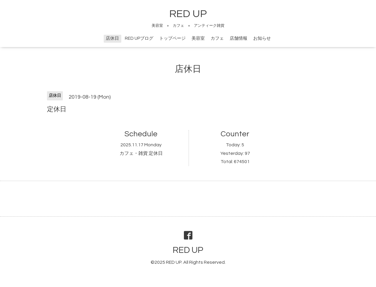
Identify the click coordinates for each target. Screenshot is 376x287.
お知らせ (262, 38)
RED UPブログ (139, 38)
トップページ (172, 38)
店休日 (112, 38)
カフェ (217, 38)
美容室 (198, 38)
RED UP (188, 13)
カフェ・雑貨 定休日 (141, 153)
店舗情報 (238, 38)
